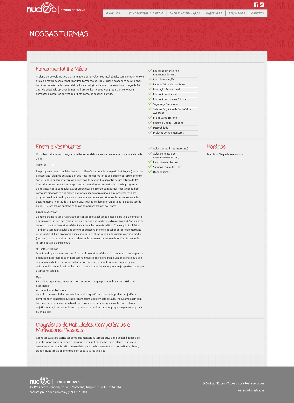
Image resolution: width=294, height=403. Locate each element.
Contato (257, 16)
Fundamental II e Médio (146, 16)
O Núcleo (114, 16)
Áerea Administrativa (251, 390)
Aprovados (237, 16)
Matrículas (214, 16)
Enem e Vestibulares (185, 16)
